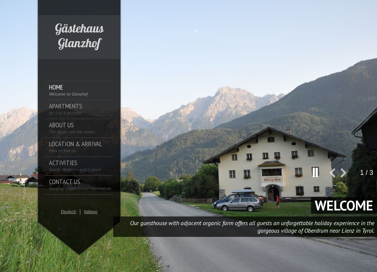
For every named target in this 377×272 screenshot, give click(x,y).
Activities (75, 165)
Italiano (90, 211)
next (346, 176)
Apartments (65, 109)
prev (335, 176)
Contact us (80, 184)
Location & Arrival (75, 146)
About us (72, 127)
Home (68, 90)
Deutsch (68, 211)
